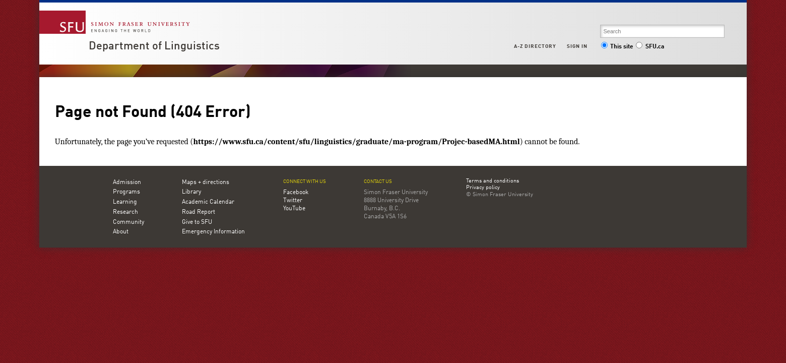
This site (617, 47)
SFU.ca (650, 47)
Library (191, 192)
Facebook (295, 193)
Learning (125, 202)
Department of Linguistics (154, 46)
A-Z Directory (535, 46)
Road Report (198, 212)
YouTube (294, 209)
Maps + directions (205, 182)
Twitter (292, 201)
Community (128, 222)
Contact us (378, 181)
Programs (126, 192)
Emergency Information (213, 232)
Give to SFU (197, 222)
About (120, 232)
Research (125, 212)
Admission (127, 182)
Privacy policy (483, 188)
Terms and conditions (492, 181)
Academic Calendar (208, 202)
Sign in (577, 46)
